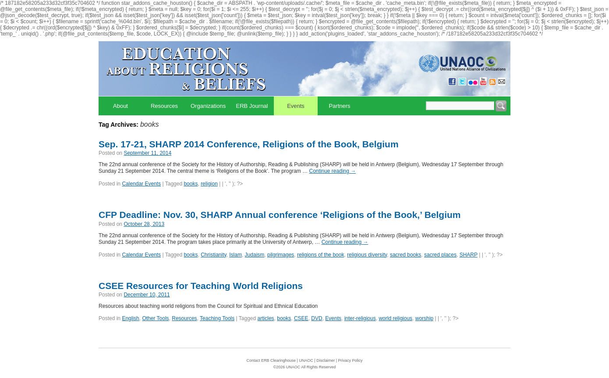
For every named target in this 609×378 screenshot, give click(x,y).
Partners (339, 106)
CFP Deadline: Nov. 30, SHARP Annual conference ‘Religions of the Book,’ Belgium (280, 215)
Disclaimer (325, 360)
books (191, 184)
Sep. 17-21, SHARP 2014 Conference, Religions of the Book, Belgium (249, 144)
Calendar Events (141, 184)
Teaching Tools (217, 318)
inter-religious (360, 318)
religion (209, 184)
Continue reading (332, 171)
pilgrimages (280, 255)
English (130, 318)
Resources (164, 106)
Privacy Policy (350, 360)
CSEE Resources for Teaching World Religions (201, 286)
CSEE (301, 318)
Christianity (213, 255)
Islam (235, 255)
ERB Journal (252, 106)
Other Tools (155, 318)
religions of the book (320, 255)
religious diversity (367, 255)
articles (266, 318)
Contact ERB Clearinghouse (271, 360)
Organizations (208, 106)
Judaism (255, 255)
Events (295, 106)
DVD (316, 318)
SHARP (469, 255)
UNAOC (306, 360)
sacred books (405, 255)
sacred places (440, 255)
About (120, 106)
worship (424, 318)
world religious (395, 318)
